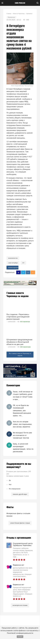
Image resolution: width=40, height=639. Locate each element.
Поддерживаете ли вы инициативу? (19, 465)
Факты (10, 507)
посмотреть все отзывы (20, 605)
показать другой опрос (20, 494)
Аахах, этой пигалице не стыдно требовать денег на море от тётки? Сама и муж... (23, 395)
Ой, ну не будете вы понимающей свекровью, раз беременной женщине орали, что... (22, 410)
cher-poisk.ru (20, 3)
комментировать (13, 267)
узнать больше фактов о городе (20, 523)
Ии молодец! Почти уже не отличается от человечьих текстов (22, 435)
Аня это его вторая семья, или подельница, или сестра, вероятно (22, 424)
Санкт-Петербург (13, 263)
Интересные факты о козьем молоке (18, 514)
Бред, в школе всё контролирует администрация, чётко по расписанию (23, 448)
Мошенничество (13, 258)
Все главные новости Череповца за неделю (20, 354)
